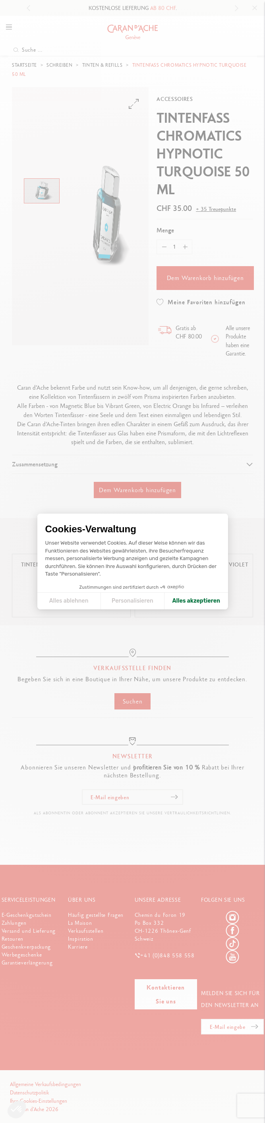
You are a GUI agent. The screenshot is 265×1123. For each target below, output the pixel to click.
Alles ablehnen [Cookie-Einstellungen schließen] (69, 600)
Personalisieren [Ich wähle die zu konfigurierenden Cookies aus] (132, 600)
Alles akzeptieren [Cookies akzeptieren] (196, 600)
